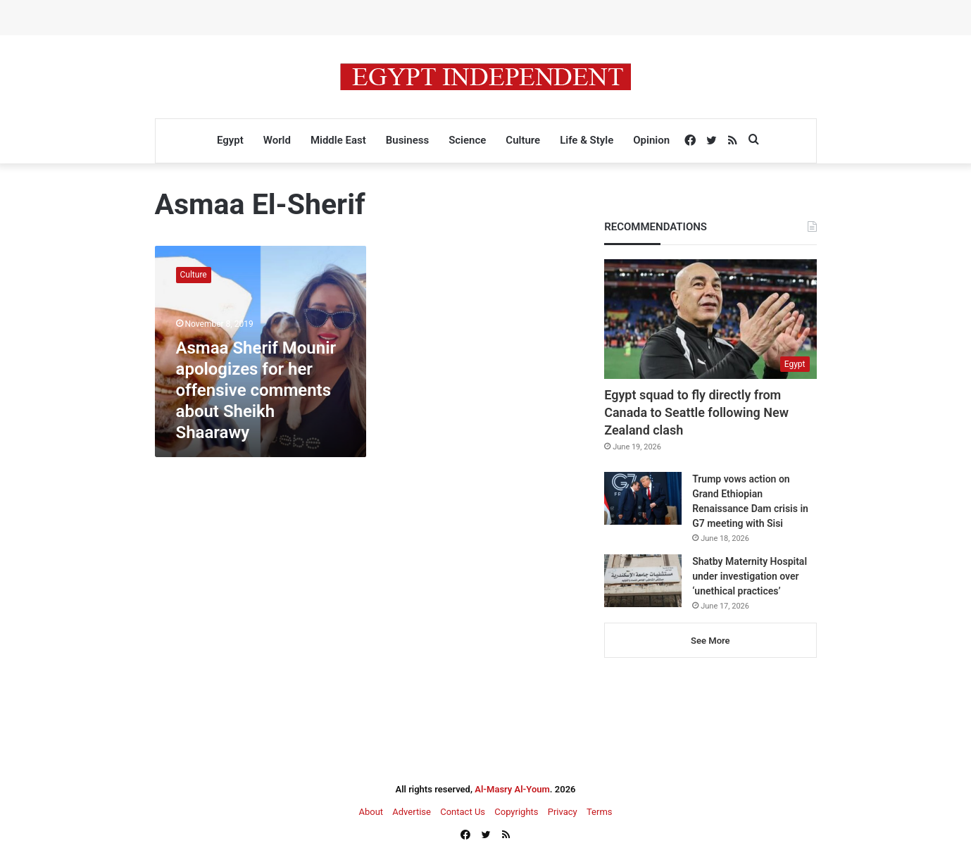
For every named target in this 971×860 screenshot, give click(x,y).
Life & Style (586, 140)
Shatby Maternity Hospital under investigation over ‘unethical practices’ (749, 576)
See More (710, 640)
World (277, 140)
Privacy (562, 811)
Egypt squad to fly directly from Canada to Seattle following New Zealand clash (696, 412)
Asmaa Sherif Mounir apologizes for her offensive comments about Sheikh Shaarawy (256, 390)
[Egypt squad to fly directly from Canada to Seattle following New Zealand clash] (710, 319)
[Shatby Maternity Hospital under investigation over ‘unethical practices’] (643, 580)
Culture (523, 140)
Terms (600, 811)
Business (407, 140)
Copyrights (516, 811)
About (370, 811)
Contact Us (462, 811)
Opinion (651, 140)
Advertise (411, 811)
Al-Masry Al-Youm (512, 789)
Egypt (230, 140)
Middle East (338, 140)
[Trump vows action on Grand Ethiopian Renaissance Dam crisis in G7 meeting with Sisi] (643, 498)
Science (467, 140)
